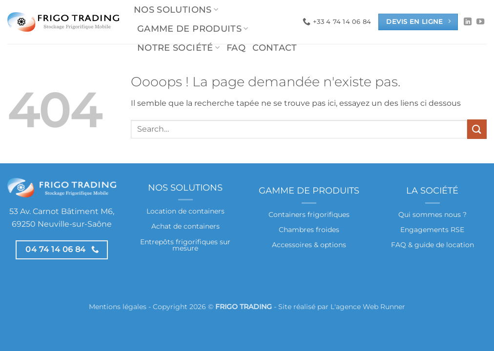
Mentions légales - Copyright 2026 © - (183, 306)
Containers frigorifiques (309, 214)
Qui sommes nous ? (432, 214)
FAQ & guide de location (432, 245)
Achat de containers (185, 226)
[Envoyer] (477, 128)
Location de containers (185, 211)
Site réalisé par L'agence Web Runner (341, 306)
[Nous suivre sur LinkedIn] (468, 22)
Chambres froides (309, 230)
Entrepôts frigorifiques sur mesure (185, 245)
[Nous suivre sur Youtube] (480, 22)
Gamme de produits (192, 28)
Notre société (178, 47)
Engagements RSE (432, 230)
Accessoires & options (309, 245)
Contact (274, 47)
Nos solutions (176, 9)
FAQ (236, 47)
